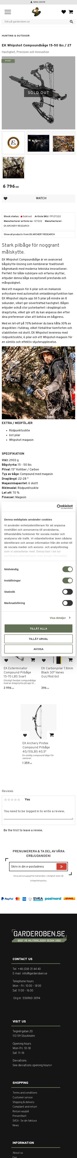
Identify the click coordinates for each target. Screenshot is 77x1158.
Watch (41, 198)
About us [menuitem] (18, 1153)
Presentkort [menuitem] (19, 1116)
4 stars (15, 799)
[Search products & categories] (36, 21)
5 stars (18, 799)
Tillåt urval (38, 638)
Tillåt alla (38, 628)
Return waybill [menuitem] (21, 1111)
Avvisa (39, 649)
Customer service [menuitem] (23, 1097)
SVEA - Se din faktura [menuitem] (25, 1121)
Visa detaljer (58, 617)
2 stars (8, 799)
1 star (5, 799)
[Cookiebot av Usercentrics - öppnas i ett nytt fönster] (57, 506)
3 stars (12, 799)
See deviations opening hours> (32, 1065)
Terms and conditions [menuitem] (25, 1093)
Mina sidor (39, 2)
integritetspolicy (38, 881)
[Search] (71, 21)
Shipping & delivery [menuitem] (23, 1102)
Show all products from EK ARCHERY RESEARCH (29, 234)
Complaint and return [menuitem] (25, 1107)
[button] (8, 12)
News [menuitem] (16, 1125)
